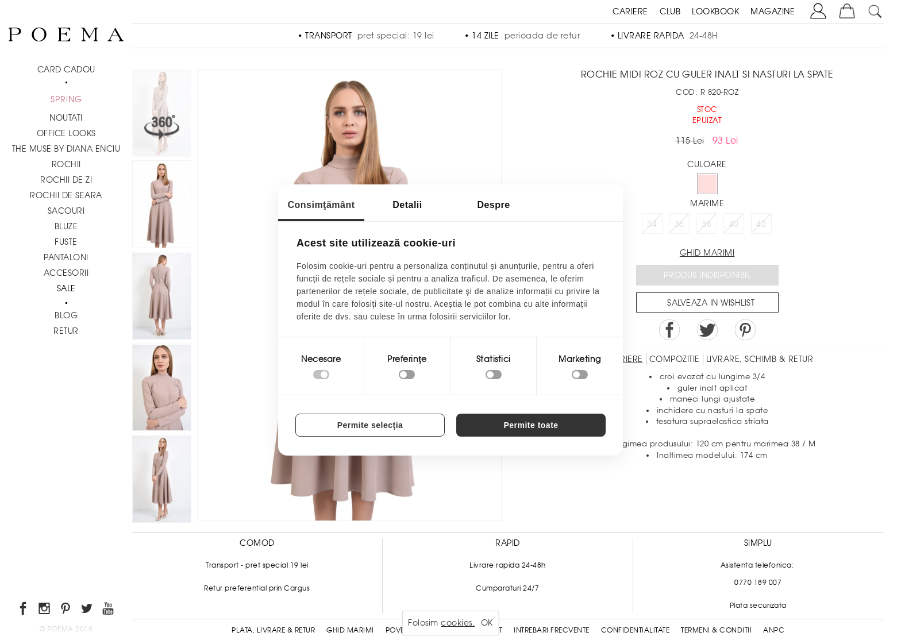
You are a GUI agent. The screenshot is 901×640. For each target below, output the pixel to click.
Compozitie (674, 359)
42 (761, 224)
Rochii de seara (66, 195)
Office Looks (66, 133)
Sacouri (66, 210)
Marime (707, 203)
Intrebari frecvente (552, 630)
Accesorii (66, 272)
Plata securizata (758, 606)
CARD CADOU (66, 69)
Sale (66, 288)
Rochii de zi (66, 179)
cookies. (458, 622)
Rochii (66, 164)
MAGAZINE (772, 11)
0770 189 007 (757, 583)
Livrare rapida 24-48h (507, 565)
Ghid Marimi (350, 630)
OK (487, 622)
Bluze (66, 226)
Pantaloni (66, 257)
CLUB (670, 11)
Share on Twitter (707, 329)
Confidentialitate (635, 630)
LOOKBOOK (715, 11)
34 (652, 224)
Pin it (745, 329)
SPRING (66, 99)
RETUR (66, 331)
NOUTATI (66, 117)
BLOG (66, 315)
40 (734, 224)
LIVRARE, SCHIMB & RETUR (760, 359)
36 (679, 224)
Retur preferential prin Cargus (257, 588)
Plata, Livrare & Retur (273, 630)
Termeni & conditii (716, 630)
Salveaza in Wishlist (710, 302)
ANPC (773, 630)
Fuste (66, 241)
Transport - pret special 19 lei (257, 565)
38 (706, 224)
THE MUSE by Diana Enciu (66, 148)
